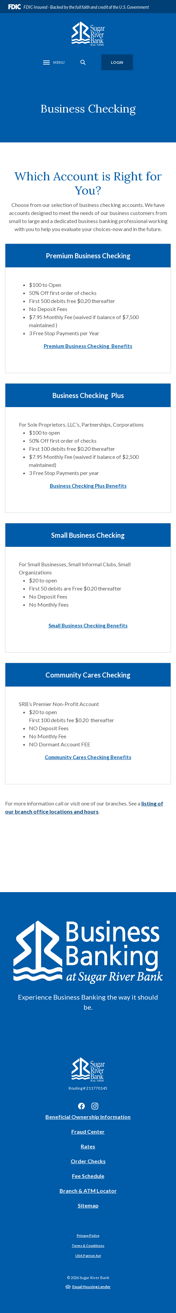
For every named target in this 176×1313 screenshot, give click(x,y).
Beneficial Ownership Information (88, 1117)
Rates (88, 1146)
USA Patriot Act (88, 1256)
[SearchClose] (83, 62)
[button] (88, 346)
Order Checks (88, 1161)
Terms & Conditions (88, 1245)
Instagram (95, 1106)
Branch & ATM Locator (88, 1190)
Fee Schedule (88, 1176)
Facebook (81, 1106)
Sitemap (88, 1205)
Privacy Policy (88, 1235)
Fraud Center (88, 1131)
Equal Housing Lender (91, 1286)
